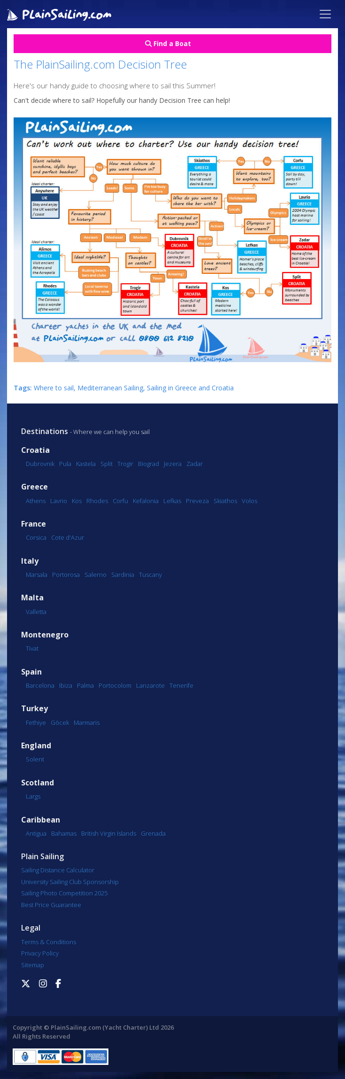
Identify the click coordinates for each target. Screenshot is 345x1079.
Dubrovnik (40, 463)
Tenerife (181, 685)
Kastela (86, 463)
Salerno (95, 574)
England (36, 745)
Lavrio (58, 501)
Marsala (36, 574)
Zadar (194, 463)
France (33, 524)
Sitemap (32, 965)
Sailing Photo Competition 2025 (64, 893)
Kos (77, 501)
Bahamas (64, 833)
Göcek (60, 722)
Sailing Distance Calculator (57, 870)
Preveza (197, 501)
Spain (31, 672)
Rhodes (97, 501)
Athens (36, 501)
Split (106, 463)
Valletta (36, 611)
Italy (29, 561)
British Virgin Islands (108, 833)
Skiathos (225, 501)
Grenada (153, 833)
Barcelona (40, 685)
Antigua (36, 833)
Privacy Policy (40, 953)
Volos (249, 501)
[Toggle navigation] (325, 14)
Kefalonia (146, 501)
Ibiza (65, 685)
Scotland (37, 782)
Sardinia (122, 574)
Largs (33, 796)
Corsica (36, 537)
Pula (65, 463)
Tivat (32, 648)
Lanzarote (150, 685)
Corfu (120, 501)
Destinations (44, 431)
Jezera (173, 463)
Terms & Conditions (48, 942)
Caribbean (40, 819)
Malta (32, 597)
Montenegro (45, 634)
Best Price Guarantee (51, 904)
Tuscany (150, 574)
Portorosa (66, 574)
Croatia (35, 450)
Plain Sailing (42, 856)
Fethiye (36, 722)
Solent (35, 759)
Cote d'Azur (67, 537)
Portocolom (115, 685)
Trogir (125, 463)
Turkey (34, 708)
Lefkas (172, 501)
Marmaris (87, 722)
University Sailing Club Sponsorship (70, 881)
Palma (85, 685)
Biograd (148, 463)
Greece (34, 486)
